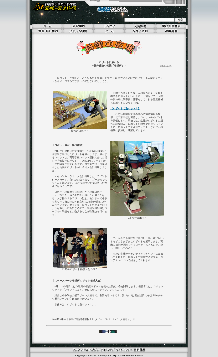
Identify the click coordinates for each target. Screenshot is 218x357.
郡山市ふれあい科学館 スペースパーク (55, 7)
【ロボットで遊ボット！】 (125, 108)
